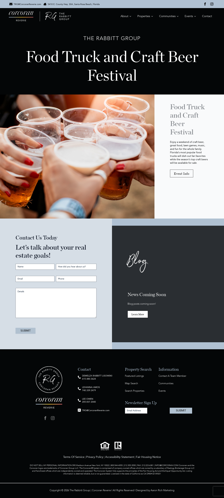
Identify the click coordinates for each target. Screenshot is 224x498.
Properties (143, 16)
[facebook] (205, 4)
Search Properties (134, 391)
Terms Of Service (73, 457)
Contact (207, 16)
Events (189, 16)
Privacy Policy (94, 457)
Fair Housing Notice (148, 457)
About (124, 16)
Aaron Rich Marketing (162, 490)
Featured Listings (134, 376)
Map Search (131, 383)
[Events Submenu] (196, 16)
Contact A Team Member (172, 376)
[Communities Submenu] (179, 16)
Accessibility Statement (119, 457)
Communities (167, 16)
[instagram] (212, 4)
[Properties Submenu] (153, 16)
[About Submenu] (131, 16)
